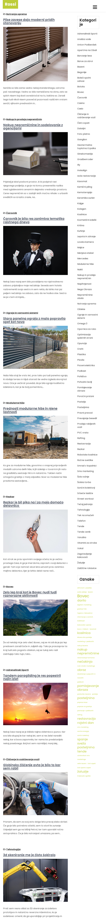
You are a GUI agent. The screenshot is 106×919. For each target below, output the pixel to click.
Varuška (81, 537)
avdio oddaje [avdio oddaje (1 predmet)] (82, 592)
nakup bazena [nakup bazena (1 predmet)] (82, 646)
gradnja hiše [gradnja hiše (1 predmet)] (82, 609)
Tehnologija (13, 806)
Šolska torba (84, 482)
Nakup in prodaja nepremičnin (24, 114)
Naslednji (33, 892)
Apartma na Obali (87, 50)
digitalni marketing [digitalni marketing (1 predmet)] (84, 605)
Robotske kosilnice (87, 454)
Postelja (81, 401)
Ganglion (82, 139)
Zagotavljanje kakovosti (84, 555)
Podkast (81, 371)
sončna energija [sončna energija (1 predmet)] (83, 731)
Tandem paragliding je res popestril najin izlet (31, 644)
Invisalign (82, 170)
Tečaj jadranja (84, 504)
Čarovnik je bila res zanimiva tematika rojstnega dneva (33, 211)
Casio (80, 108)
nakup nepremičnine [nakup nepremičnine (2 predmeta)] (88, 651)
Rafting (81, 438)
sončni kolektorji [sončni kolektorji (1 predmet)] (83, 735)
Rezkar (10, 473)
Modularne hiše (15, 384)
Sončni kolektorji (86, 487)
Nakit (80, 269)
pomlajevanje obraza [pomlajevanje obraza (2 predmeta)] (88, 688)
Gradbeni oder (85, 159)
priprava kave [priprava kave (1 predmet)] (82, 702)
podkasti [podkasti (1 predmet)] (80, 682)
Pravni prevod (84, 412)
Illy (78, 164)
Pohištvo (82, 376)
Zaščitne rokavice (86, 568)
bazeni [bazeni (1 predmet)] (90, 592)
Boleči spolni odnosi (84, 79)
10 (23, 892)
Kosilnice (82, 214)
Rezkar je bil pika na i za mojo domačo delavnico (33, 480)
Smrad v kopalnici (86, 465)
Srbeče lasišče (85, 493)
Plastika (81, 354)
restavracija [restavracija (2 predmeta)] (86, 719)
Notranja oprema (16, 13)
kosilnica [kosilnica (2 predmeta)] (84, 633)
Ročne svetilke (85, 460)
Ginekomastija (85, 153)
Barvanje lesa (84, 55)
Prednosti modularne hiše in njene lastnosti (30, 391)
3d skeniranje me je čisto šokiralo (29, 812)
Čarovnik (11, 203)
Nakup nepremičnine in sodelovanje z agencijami (32, 121)
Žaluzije (81, 562)
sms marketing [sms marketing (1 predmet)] (82, 727)
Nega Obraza (84, 289)
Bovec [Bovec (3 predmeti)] (83, 596)
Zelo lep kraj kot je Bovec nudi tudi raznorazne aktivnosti (29, 565)
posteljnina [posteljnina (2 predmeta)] (86, 698)
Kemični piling (84, 186)
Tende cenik (84, 531)
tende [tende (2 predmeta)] (82, 751)
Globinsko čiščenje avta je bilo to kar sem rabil (35, 729)
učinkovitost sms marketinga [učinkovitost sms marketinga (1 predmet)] (83, 757)
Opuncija (82, 343)
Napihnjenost (84, 283)
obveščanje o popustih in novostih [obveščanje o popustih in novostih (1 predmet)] (86, 676)
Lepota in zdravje (86, 236)
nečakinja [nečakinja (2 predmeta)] (84, 662)
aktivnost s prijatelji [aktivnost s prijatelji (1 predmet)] (84, 588)
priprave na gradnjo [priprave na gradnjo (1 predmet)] (84, 706)
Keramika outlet (86, 197)
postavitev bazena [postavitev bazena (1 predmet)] (84, 694)
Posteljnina (83, 407)
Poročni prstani (85, 396)
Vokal (80, 548)
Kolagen (81, 208)
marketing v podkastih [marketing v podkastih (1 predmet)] (85, 641)
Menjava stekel (85, 253)
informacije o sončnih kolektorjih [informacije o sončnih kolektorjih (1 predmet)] (85, 619)
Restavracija (84, 443)
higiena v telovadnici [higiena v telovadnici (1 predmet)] (84, 613)
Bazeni (80, 66)
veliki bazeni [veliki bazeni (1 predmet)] (81, 764)
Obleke (81, 309)
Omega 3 (82, 323)
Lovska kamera (85, 242)
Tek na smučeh (85, 515)
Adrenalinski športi (17, 636)
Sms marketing (85, 471)
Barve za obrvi (85, 61)
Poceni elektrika (86, 365)
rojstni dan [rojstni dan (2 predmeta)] (85, 723)
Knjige (80, 203)
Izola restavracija (86, 175)
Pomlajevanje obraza (84, 389)
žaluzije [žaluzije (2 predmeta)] (82, 772)
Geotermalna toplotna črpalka (86, 146)
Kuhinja (81, 231)
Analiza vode (84, 39)
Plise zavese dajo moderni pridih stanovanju (28, 21)
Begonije (81, 72)
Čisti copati (83, 123)
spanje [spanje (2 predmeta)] (82, 739)
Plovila (80, 359)
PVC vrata (82, 432)
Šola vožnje (83, 476)
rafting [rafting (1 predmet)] (79, 715)
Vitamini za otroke (87, 542)
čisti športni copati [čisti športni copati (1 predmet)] (84, 768)
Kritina (80, 225)
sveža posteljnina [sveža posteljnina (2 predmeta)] (86, 745)
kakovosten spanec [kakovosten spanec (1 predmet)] (84, 625)
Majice (80, 247)
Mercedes (82, 258)
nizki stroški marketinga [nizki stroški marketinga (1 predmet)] (86, 666)
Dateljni (81, 128)
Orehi (80, 348)
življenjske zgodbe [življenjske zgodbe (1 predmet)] (84, 776)
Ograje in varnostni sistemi (22, 298)
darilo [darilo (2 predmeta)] (81, 600)
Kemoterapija (84, 192)
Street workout (85, 498)
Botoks (81, 86)
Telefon (81, 520)
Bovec (9, 558)
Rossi (10, 4)
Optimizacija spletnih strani (85, 336)
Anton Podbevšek (86, 44)
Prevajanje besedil (87, 418)
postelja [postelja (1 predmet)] (95, 694)
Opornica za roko (86, 329)
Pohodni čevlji (84, 382)
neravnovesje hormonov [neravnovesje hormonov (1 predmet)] (86, 658)
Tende (80, 526)
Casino (81, 103)
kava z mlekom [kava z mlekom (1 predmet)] (82, 629)
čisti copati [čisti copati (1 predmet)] (92, 764)
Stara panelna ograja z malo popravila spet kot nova (34, 306)
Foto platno (83, 134)
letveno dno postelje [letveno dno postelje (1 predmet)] (84, 637)
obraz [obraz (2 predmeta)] (81, 670)
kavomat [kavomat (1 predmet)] (93, 629)
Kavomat (82, 181)
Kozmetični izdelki (86, 220)
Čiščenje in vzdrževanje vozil (22, 721)
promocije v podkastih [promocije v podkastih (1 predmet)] (85, 711)
